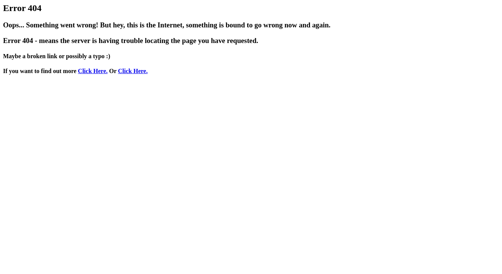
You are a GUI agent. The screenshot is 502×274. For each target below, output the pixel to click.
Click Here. (93, 71)
